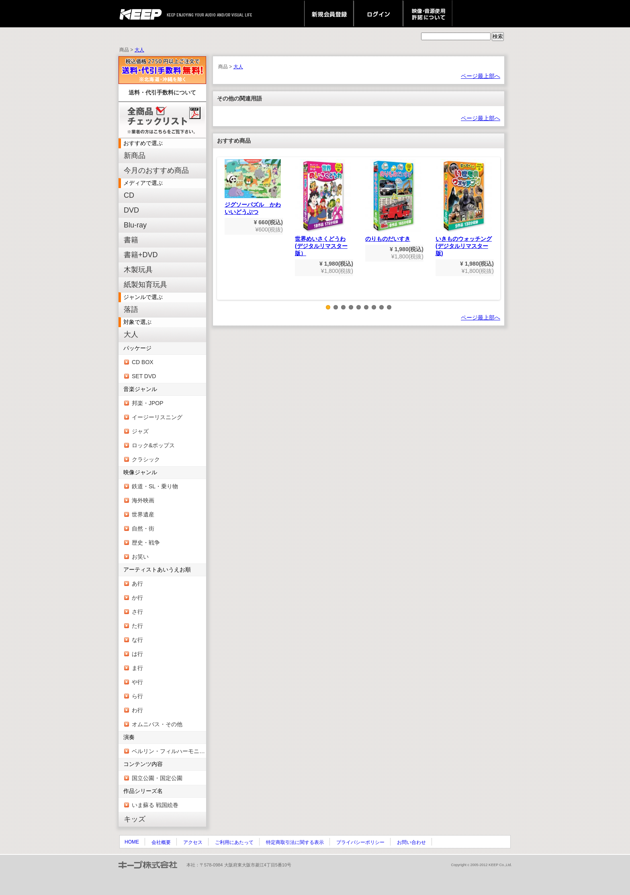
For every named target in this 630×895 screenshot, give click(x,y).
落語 (131, 309)
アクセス (192, 842)
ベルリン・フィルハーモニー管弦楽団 (169, 751)
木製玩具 (138, 270)
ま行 (137, 668)
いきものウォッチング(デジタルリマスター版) (464, 207)
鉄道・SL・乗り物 (155, 486)
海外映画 (143, 500)
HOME (132, 842)
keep (143, 13)
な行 (137, 640)
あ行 (137, 583)
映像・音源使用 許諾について (427, 13)
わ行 (137, 710)
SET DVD (144, 376)
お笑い (140, 556)
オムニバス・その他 (157, 724)
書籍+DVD (141, 255)
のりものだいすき (393, 200)
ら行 (137, 696)
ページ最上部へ (480, 76)
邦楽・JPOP (148, 403)
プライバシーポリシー (360, 842)
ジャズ (140, 431)
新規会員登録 (329, 13)
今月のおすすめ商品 (156, 170)
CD (129, 195)
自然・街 (143, 528)
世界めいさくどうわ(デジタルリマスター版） (323, 207)
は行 (137, 654)
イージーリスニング (157, 417)
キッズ (134, 819)
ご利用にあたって (234, 842)
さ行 (137, 611)
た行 (137, 626)
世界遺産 (143, 514)
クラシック (146, 459)
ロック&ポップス (153, 445)
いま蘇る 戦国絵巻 (155, 805)
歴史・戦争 (146, 542)
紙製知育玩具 (145, 285)
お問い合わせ (411, 842)
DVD (131, 210)
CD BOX (142, 362)
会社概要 (161, 842)
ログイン (378, 13)
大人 (139, 50)
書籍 (131, 240)
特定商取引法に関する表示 (295, 842)
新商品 (134, 156)
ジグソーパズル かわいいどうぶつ (253, 187)
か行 (137, 597)
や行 (137, 682)
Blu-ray (135, 225)
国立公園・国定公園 (157, 778)
